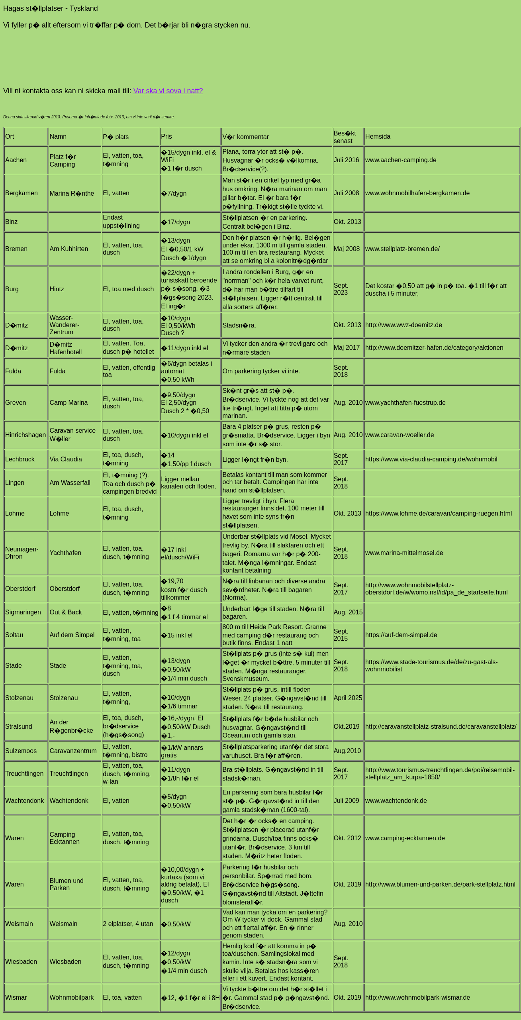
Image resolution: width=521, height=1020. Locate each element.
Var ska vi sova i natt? (168, 91)
